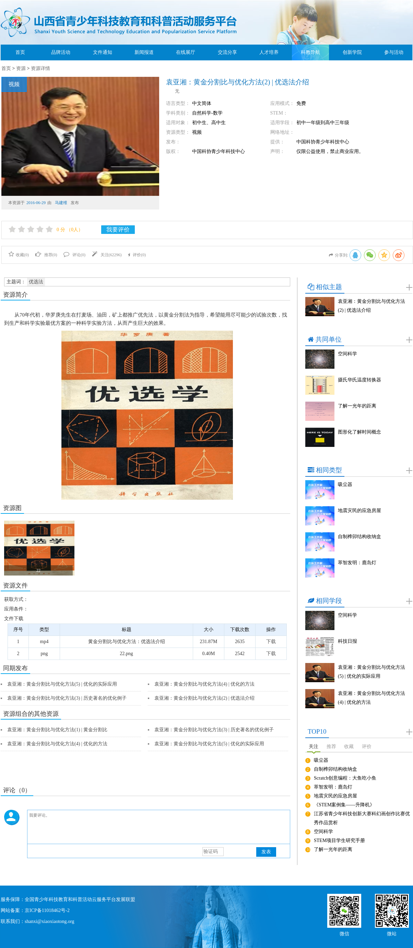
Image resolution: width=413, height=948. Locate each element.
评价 (366, 746)
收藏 (349, 746)
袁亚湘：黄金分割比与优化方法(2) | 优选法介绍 (204, 698)
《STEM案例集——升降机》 (344, 804)
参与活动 (393, 52)
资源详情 (40, 68)
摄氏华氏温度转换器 (359, 379)
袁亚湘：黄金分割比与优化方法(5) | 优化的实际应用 (62, 684)
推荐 (331, 746)
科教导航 (310, 52)
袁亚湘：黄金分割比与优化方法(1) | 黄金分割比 (57, 729)
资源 (21, 68)
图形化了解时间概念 (359, 432)
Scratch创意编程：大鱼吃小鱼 (345, 778)
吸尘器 (345, 484)
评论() (74, 254)
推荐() (46, 254)
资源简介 (15, 294)
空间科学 (347, 353)
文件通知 (102, 52)
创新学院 (352, 52)
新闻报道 (144, 52)
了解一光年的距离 (357, 405)
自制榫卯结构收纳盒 (359, 536)
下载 (271, 641)
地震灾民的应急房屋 (359, 510)
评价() (137, 254)
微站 (392, 933)
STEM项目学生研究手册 (339, 840)
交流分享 (227, 52)
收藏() (19, 254)
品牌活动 (60, 52)
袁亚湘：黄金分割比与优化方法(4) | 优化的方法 (204, 684)
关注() (107, 254)
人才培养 (269, 52)
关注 (313, 746)
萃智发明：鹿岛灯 (357, 562)
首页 (20, 52)
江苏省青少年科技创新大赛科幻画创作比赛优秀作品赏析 (362, 818)
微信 (344, 933)
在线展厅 (185, 52)
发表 (266, 851)
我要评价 (118, 229)
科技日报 (347, 641)
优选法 (36, 281)
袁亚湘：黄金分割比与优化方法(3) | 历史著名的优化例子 (67, 698)
